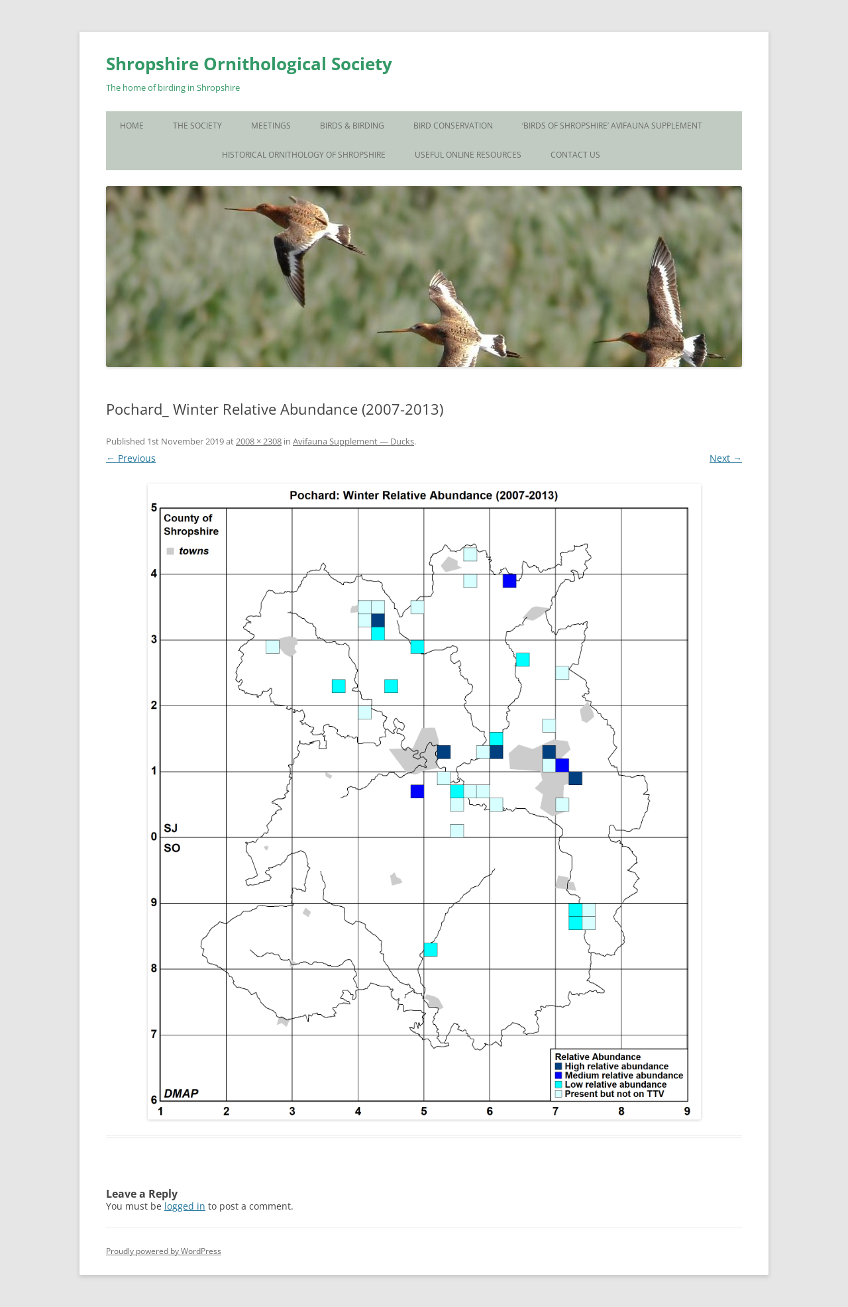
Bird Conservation (453, 125)
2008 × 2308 (259, 441)
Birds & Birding (352, 125)
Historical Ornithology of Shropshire (304, 154)
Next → (726, 458)
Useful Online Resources (468, 154)
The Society (197, 125)
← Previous (131, 458)
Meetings (271, 125)
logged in (184, 1206)
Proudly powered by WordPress (163, 1251)
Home (132, 125)
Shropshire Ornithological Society (249, 64)
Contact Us (575, 154)
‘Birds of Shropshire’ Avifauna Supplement (612, 125)
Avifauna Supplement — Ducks (353, 441)
